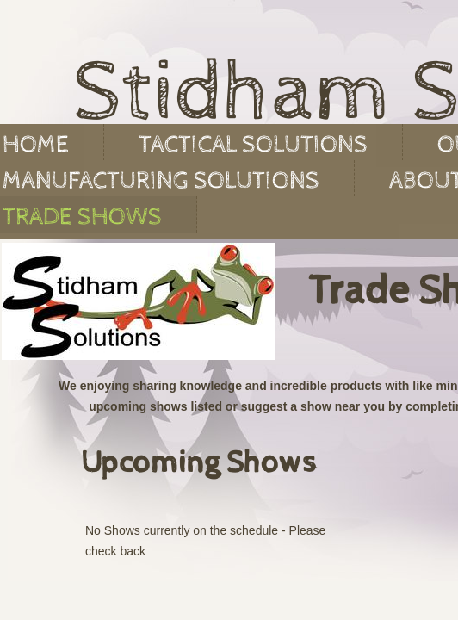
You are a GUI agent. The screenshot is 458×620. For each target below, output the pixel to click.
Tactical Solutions (253, 144)
